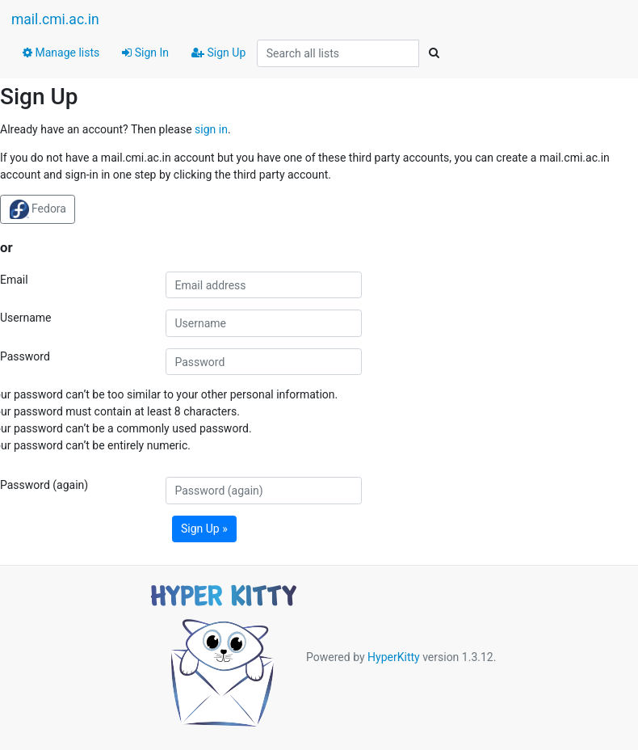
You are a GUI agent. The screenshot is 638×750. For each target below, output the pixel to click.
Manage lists (61, 52)
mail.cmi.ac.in (55, 19)
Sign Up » (204, 528)
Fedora (38, 209)
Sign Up (218, 52)
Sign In (145, 52)
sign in (211, 129)
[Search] (433, 53)
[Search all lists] (338, 53)
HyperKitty (393, 657)
